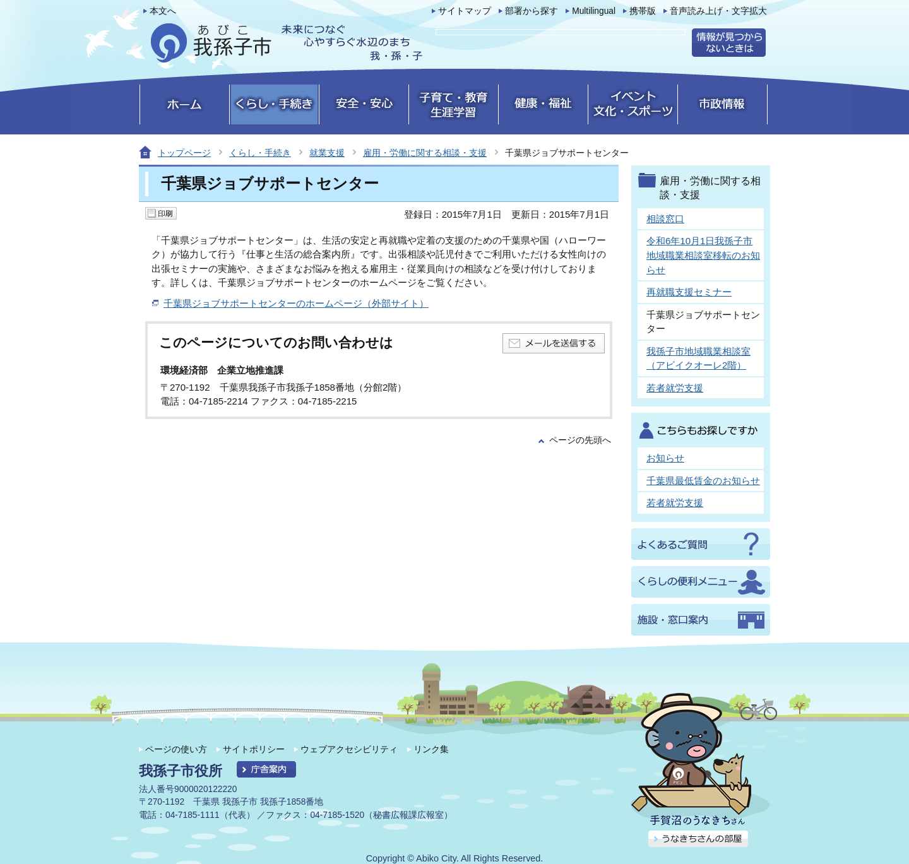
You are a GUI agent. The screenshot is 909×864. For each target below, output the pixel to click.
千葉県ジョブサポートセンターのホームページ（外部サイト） (296, 303)
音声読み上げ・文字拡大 (718, 11)
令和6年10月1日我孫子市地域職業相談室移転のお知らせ (703, 255)
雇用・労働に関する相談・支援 (425, 153)
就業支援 (327, 153)
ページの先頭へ (580, 440)
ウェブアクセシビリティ (349, 749)
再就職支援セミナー (689, 292)
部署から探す (531, 11)
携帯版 (642, 11)
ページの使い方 (176, 749)
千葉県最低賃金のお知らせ (703, 480)
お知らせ (665, 458)
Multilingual (593, 11)
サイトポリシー (254, 749)
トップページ (184, 153)
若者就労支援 (674, 387)
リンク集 (431, 749)
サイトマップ (464, 11)
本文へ (163, 11)
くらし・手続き (260, 153)
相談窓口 (665, 218)
